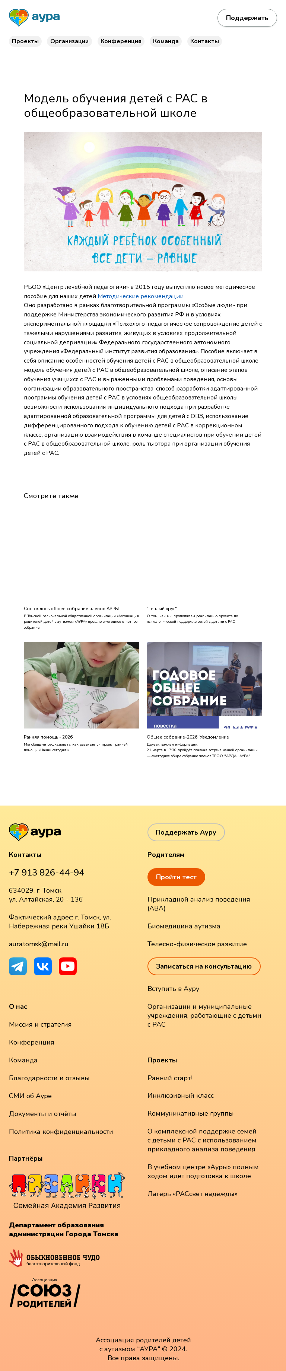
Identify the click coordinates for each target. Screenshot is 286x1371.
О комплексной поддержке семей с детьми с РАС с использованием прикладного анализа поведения (202, 1140)
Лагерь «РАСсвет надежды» (192, 1193)
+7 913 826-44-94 (46, 873)
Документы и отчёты (42, 1113)
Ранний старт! (169, 1078)
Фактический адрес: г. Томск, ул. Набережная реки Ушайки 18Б (60, 922)
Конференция (121, 41)
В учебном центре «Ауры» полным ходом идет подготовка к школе (203, 1171)
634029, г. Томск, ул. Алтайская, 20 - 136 (46, 895)
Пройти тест (176, 877)
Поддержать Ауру (186, 832)
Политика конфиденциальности (61, 1131)
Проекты (25, 41)
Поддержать (247, 17)
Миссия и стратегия (40, 1024)
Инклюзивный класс (180, 1095)
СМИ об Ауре (30, 1095)
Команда (166, 41)
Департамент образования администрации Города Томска (63, 1229)
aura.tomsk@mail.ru (39, 944)
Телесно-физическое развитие (197, 944)
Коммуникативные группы (190, 1113)
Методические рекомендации (141, 296)
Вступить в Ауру (173, 988)
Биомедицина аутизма (183, 926)
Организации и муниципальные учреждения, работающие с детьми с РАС (204, 1015)
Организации (69, 41)
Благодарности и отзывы (49, 1078)
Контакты (204, 41)
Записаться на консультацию (204, 966)
